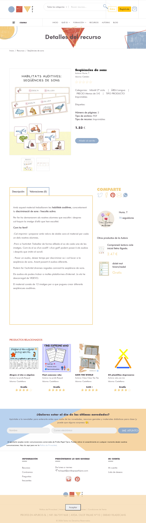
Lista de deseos (115, 472)
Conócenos (27, 472)
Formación (79, 22)
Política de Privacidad (48, 445)
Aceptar (73, 507)
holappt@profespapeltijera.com (73, 470)
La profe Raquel (23, 378)
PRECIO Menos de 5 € (88, 93)
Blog (115, 22)
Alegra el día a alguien (22, 375)
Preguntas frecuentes (26, 478)
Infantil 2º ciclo (98, 90)
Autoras (106, 22)
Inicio (55, 22)
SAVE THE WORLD (84, 375)
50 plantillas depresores (121, 375)
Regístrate (124, 9)
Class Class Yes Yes (90, 378)
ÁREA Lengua (118, 90)
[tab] (18, 191)
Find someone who (52, 375)
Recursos (94, 22)
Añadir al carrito (87, 140)
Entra (112, 9)
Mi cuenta (112, 468)
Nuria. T (85, 73)
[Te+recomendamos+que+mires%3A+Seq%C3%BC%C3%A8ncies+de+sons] (106, 195)
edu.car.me (120, 378)
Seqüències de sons (91, 70)
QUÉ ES (65, 22)
